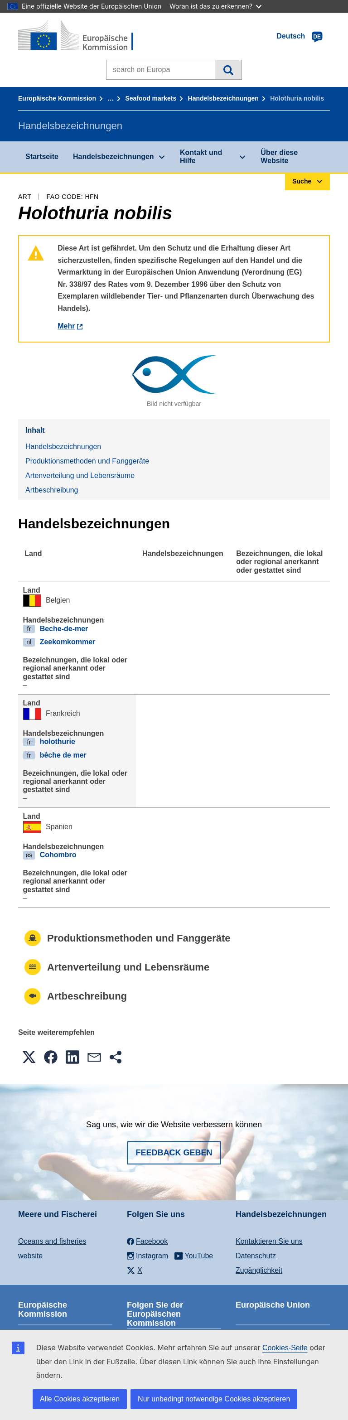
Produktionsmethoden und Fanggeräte (87, 461)
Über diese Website (279, 156)
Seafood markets (150, 98)
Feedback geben (173, 1152)
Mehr (66, 326)
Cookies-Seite (285, 1348)
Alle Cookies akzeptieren (80, 1399)
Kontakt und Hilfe (201, 156)
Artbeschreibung (51, 490)
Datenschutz (256, 1256)
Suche (228, 69)
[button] (29, 1057)
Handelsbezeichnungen (223, 98)
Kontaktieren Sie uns (269, 1241)
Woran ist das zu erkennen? (215, 6)
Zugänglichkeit (259, 1270)
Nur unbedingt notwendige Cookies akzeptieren (214, 1399)
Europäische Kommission (57, 98)
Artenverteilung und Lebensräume (80, 475)
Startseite (41, 156)
